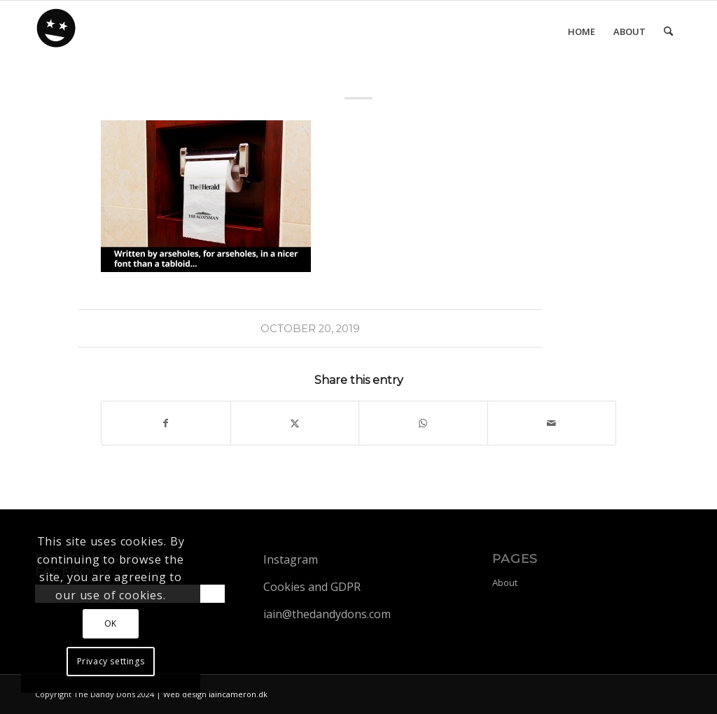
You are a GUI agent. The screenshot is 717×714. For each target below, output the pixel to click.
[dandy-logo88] (56, 32)
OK (110, 623)
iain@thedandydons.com (327, 614)
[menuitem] (581, 31)
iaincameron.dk (238, 694)
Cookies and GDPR (312, 586)
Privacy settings (111, 661)
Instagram (290, 559)
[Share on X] (295, 423)
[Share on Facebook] (166, 423)
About (504, 582)
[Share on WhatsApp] (423, 423)
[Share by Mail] (552, 423)
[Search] (668, 31)
